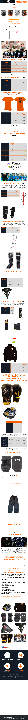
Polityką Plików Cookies (8, 717)
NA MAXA (9, 676)
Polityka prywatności (14, 674)
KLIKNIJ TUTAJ (14, 19)
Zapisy (25, 1)
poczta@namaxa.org (14, 378)
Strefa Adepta (19, 1)
